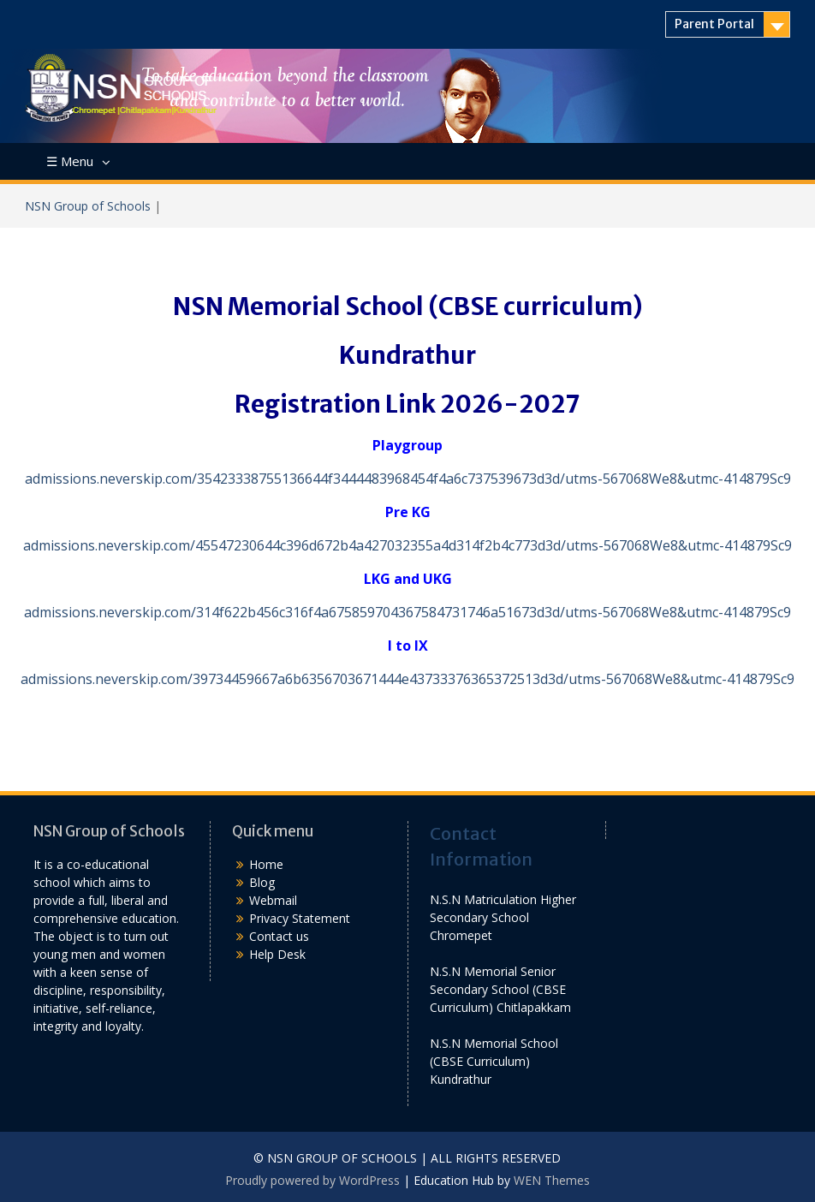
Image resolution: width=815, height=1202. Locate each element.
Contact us (279, 936)
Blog (262, 882)
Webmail (273, 900)
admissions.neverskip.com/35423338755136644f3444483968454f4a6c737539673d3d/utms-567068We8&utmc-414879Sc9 (408, 478)
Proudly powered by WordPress (312, 1180)
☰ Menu (69, 161)
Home (266, 864)
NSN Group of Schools (88, 206)
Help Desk (277, 954)
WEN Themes (552, 1180)
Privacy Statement (299, 918)
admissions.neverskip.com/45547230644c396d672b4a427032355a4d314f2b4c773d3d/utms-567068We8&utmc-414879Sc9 (407, 545)
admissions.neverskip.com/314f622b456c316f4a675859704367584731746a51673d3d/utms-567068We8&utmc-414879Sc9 (407, 612)
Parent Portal (714, 24)
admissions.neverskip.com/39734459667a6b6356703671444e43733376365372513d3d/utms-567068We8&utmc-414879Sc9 (407, 678)
